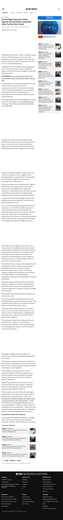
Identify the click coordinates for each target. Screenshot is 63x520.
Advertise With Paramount (50, 499)
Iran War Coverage (7, 479)
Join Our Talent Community (50, 501)
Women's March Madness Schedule (8, 487)
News (13, 12)
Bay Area (5, 12)
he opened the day (27, 102)
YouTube (24, 479)
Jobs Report (5, 482)
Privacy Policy (26, 497)
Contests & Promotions (49, 484)
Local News (5, 17)
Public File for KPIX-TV (8, 497)
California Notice (26, 499)
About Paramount (47, 497)
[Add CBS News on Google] (9, 30)
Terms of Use (25, 503)
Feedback (45, 506)
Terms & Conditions (48, 489)
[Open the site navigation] (12, 9)
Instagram (24, 484)
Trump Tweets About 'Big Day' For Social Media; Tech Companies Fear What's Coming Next (18, 78)
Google (6, 460)
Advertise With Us (48, 486)
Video (31, 12)
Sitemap (45, 491)
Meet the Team (47, 479)
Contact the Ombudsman (50, 508)
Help (44, 503)
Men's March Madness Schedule (10, 484)
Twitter (19, 460)
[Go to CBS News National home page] (31, 9)
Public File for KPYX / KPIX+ (9, 499)
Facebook (12, 460)
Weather (19, 12)
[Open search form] (59, 9)
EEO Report (5, 506)
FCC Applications (6, 503)
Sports (26, 12)
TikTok (24, 486)
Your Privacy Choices (28, 501)
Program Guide (47, 482)
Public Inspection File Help (9, 501)
